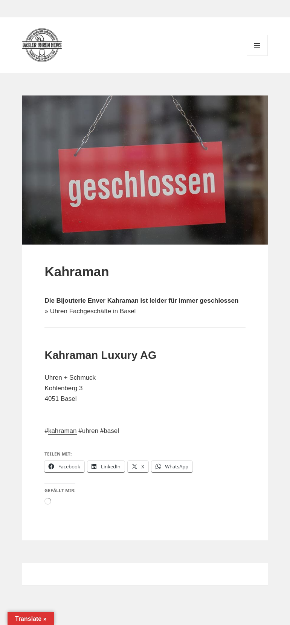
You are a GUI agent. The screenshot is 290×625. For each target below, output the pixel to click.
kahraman (62, 430)
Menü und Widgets (257, 55)
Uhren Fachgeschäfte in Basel (93, 311)
